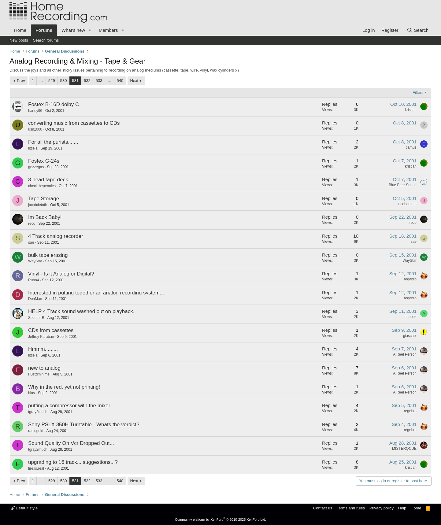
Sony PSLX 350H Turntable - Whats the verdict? (83, 424)
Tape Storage (43, 198)
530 (63, 80)
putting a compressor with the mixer (69, 406)
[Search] (418, 30)
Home (20, 30)
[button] (90, 30)
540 (120, 80)
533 (99, 80)
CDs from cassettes (50, 330)
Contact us (322, 508)
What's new (73, 30)
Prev (21, 80)
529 (51, 80)
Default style (24, 508)
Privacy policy (381, 508)
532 (87, 80)
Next (134, 80)
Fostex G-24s (43, 161)
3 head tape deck (48, 180)
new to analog (44, 368)
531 (75, 80)
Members (108, 30)
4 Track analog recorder (55, 236)
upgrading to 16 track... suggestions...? (73, 462)
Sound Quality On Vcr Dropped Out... (71, 443)
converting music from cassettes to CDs (74, 123)
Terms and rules (351, 508)
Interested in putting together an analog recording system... (96, 293)
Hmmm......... (43, 349)
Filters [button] (418, 92)
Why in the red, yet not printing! (64, 387)
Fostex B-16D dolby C (53, 104)
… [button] (41, 80)
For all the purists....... (53, 142)
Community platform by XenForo (220, 519)
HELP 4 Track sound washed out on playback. (81, 311)
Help (402, 508)
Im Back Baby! (45, 217)
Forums (43, 30)
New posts (18, 40)
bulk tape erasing (48, 255)
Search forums (46, 40)
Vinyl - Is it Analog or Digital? (61, 274)
